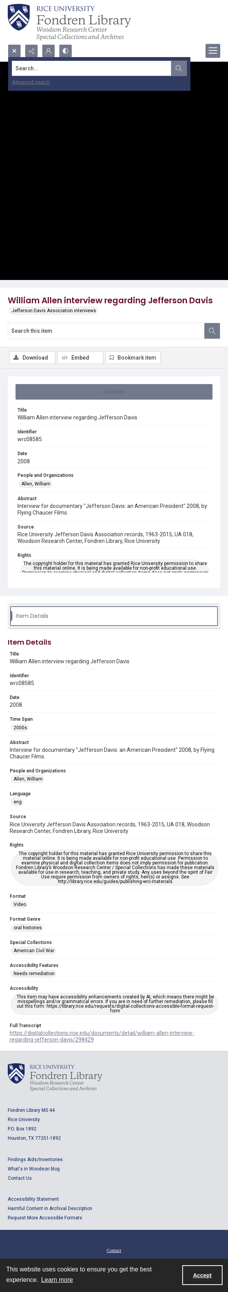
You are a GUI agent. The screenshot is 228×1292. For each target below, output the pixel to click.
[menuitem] (114, 1250)
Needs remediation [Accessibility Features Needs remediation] (34, 973)
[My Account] (48, 51)
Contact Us (20, 1178)
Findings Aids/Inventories (35, 1159)
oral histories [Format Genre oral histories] (28, 927)
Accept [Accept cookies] (202, 1275)
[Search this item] (106, 331)
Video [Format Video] (20, 904)
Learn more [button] (57, 1279)
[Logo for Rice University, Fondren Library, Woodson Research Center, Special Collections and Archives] (55, 1077)
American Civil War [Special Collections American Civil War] (34, 950)
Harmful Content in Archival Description (50, 1208)
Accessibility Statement (33, 1199)
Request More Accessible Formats (45, 1218)
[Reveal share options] (31, 51)
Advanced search (31, 82)
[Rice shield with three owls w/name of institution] (69, 22)
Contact (114, 1250)
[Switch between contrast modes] (65, 51)
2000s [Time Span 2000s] (20, 727)
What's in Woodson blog (34, 1169)
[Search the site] (91, 68)
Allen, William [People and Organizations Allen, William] (35, 484)
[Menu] (213, 51)
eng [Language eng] (18, 802)
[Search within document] (212, 331)
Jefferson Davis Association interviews (54, 310)
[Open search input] (14, 51)
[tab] (114, 391)
